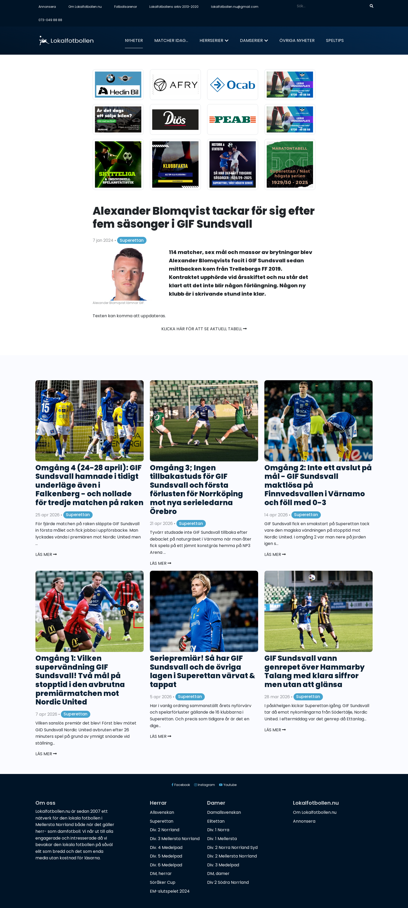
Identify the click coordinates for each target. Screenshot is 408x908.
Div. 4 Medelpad (166, 847)
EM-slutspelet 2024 (170, 891)
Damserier (251, 40)
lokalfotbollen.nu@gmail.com (234, 6)
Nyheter (134, 40)
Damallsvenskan (224, 812)
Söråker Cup (162, 882)
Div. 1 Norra (218, 830)
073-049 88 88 (50, 20)
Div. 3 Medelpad (223, 865)
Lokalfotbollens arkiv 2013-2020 (174, 6)
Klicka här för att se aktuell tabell (204, 329)
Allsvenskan (162, 812)
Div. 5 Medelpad (166, 856)
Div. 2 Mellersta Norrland (232, 856)
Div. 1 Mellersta (222, 839)
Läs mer (46, 554)
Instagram (204, 785)
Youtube (228, 785)
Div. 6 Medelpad (166, 865)
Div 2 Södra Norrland (228, 882)
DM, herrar (161, 874)
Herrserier (211, 40)
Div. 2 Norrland (164, 830)
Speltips (335, 40)
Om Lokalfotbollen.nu (85, 6)
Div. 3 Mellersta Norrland (175, 839)
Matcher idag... (171, 40)
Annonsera (47, 6)
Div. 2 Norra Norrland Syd (232, 847)
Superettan (132, 240)
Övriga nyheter (297, 40)
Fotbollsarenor (125, 6)
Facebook (180, 785)
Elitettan (216, 821)
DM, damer (218, 874)
